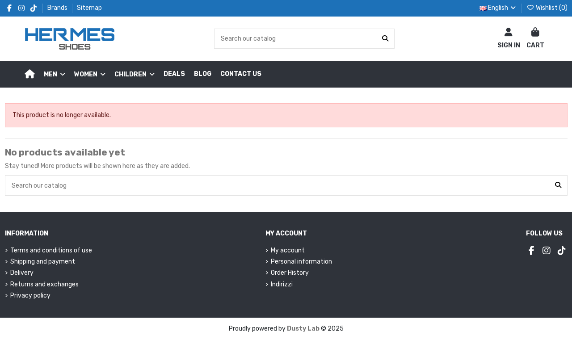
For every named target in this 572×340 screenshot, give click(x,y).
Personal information (301, 261)
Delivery (22, 273)
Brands (58, 8)
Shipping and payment (42, 261)
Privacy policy (30, 295)
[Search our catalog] (385, 39)
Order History (290, 273)
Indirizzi (282, 284)
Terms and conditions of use (51, 250)
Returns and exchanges (44, 284)
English (498, 8)
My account (288, 250)
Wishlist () (547, 8)
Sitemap (89, 8)
